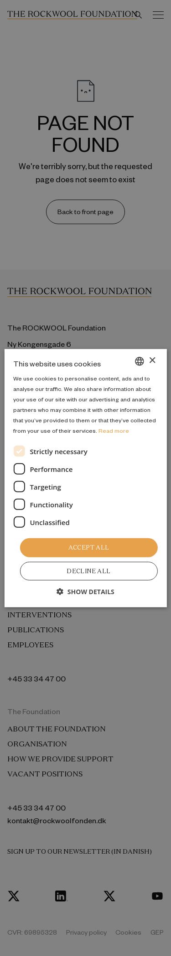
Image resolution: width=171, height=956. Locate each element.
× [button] (152, 360)
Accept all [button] (88, 547)
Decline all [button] (88, 571)
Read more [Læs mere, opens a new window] (113, 430)
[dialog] (85, 478)
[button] (85, 591)
